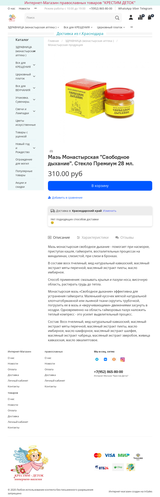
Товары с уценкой (22, 134)
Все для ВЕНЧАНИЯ (23, 88)
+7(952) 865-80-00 (100, 8)
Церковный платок (111, 27)
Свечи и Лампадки (22, 111)
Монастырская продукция (65, 45)
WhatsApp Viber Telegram (135, 8)
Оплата (12, 369)
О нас (11, 8)
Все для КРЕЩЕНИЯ (78, 27)
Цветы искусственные (26, 123)
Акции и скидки (21, 185)
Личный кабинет (18, 380)
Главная (53, 41)
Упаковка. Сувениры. (23, 99)
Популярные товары (24, 173)
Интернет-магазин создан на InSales (130, 491)
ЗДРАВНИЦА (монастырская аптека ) (34, 27)
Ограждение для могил (24, 161)
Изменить (109, 211)
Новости (24, 8)
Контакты (13, 386)
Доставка (13, 375)
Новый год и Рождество (23, 148)
